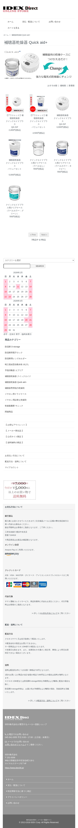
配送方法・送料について (15, 461)
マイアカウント (12, 467)
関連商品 (9, 412)
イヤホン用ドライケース (15, 394)
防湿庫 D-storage (12, 347)
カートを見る (11, 28)
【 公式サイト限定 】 (14, 436)
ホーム (8, 22)
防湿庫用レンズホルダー (15, 358)
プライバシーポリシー (17, 797)
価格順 (63, 85)
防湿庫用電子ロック (14, 352)
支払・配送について (29, 22)
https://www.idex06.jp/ (14, 768)
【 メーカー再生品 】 (14, 431)
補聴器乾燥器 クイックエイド (18, 376)
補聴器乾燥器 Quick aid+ (21, 35)
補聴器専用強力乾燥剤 (15, 388)
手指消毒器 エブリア (14, 370)
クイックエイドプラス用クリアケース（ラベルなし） (38, 163)
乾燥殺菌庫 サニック (14, 406)
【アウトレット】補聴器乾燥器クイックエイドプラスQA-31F (15, 121)
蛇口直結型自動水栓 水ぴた (17, 364)
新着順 (71, 85)
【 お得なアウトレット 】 (16, 425)
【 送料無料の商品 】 (14, 442)
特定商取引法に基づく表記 (19, 791)
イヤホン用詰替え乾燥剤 (15, 400)
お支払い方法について (15, 455)
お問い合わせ (52, 22)
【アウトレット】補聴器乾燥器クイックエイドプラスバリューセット (38, 121)
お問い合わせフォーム (15, 744)
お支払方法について (49, 613)
